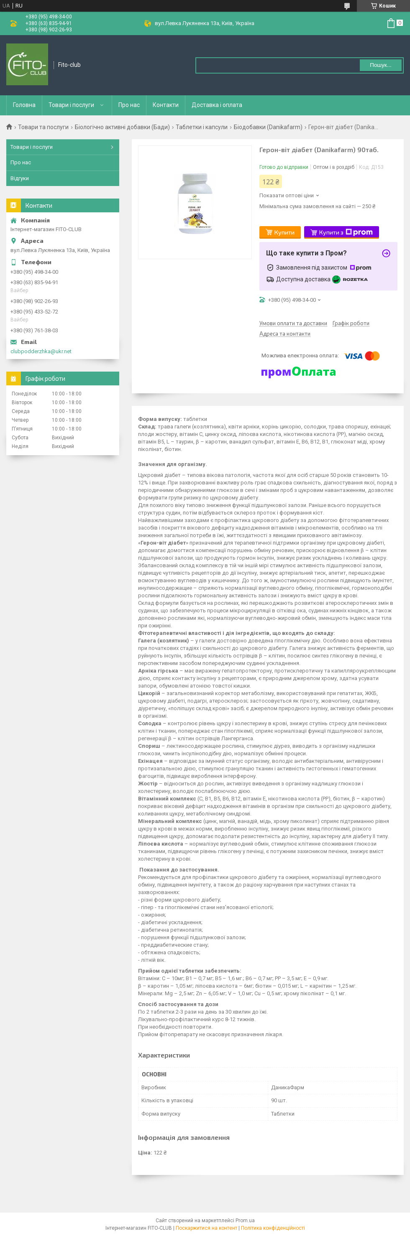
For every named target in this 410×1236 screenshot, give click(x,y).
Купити (284, 232)
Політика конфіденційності (273, 1228)
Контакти (166, 105)
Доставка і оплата (217, 105)
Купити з (346, 232)
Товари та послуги (43, 127)
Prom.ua (245, 1220)
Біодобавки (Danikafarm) (268, 127)
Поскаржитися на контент (206, 1228)
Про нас (129, 105)
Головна (24, 105)
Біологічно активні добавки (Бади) (122, 127)
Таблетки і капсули (202, 127)
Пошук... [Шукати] (380, 65)
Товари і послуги (71, 105)
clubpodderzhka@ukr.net (41, 351)
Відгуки (19, 178)
